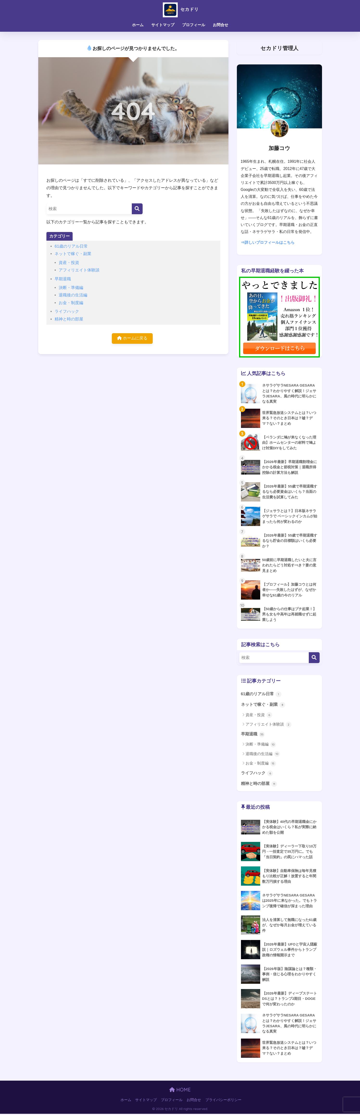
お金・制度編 (71, 303)
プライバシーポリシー (223, 1101)
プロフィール (193, 25)
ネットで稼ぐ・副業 (73, 253)
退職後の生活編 (73, 295)
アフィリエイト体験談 (79, 270)
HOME (180, 1091)
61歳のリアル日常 (71, 246)
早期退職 (63, 279)
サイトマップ (162, 25)
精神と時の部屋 (69, 319)
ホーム (138, 25)
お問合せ (220, 25)
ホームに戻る (132, 338)
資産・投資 (69, 262)
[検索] (137, 208)
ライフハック (67, 311)
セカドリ (180, 9)
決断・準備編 (71, 287)
